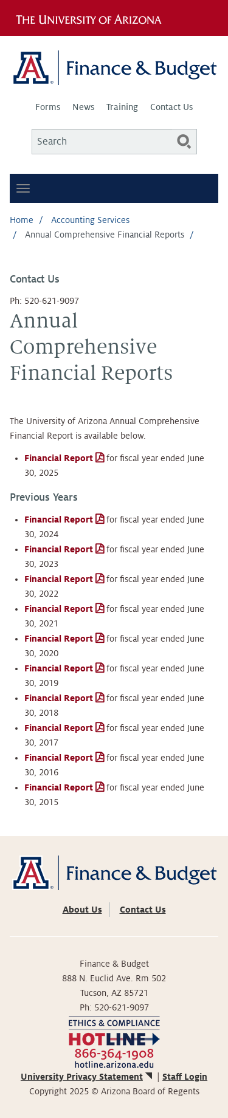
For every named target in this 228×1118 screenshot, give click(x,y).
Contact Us (171, 107)
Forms (47, 107)
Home (21, 220)
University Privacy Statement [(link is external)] (87, 1077)
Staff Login (184, 1077)
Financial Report (58, 458)
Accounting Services (90, 220)
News (83, 107)
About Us (82, 909)
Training (122, 107)
